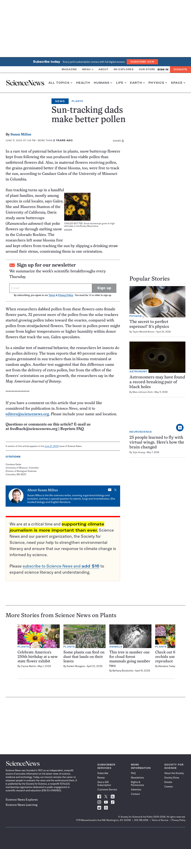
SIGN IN (162, 69)
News (60, 101)
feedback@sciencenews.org (33, 429)
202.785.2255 (141, 820)
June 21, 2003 (52, 446)
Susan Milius (20, 134)
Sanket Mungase (76, 666)
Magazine (69, 69)
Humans (103, 82)
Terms (51, 295)
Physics (157, 82)
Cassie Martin (28, 666)
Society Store (171, 777)
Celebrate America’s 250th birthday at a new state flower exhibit (38, 657)
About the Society (174, 773)
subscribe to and (61, 566)
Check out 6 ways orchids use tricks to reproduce (172, 657)
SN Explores (124, 69)
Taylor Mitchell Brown (143, 331)
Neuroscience (140, 431)
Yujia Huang (139, 452)
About (103, 69)
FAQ (133, 773)
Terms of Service (160, 820)
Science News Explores (22, 799)
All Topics (60, 82)
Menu (87, 69)
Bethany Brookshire (122, 670)
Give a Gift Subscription (104, 783)
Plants (77, 101)
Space (178, 82)
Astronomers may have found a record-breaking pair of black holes (157, 382)
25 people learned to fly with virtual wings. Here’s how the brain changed (156, 442)
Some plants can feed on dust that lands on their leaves (83, 657)
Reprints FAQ (72, 429)
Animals (115, 646)
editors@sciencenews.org (27, 414)
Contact (135, 793)
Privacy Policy (65, 295)
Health (83, 82)
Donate (180, 69)
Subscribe (102, 773)
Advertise (136, 789)
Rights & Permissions (137, 783)
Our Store (147, 69)
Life (121, 82)
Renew (101, 777)
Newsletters (137, 777)
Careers (168, 786)
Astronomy (138, 371)
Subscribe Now (142, 61)
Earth (137, 82)
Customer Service (107, 789)
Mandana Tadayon (168, 666)
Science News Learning (21, 805)
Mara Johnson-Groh (143, 392)
